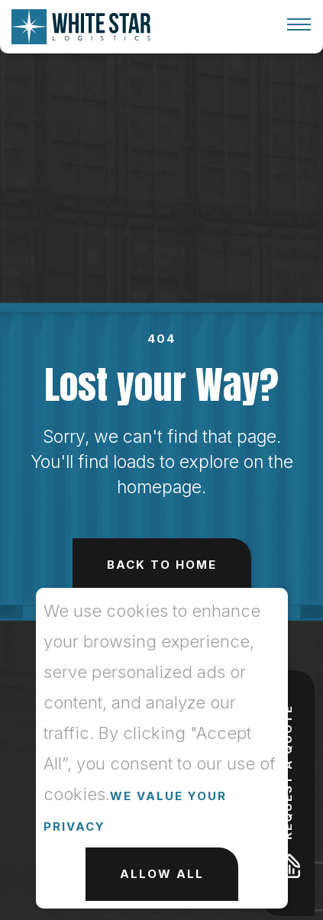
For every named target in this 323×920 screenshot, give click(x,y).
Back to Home (162, 564)
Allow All (162, 874)
